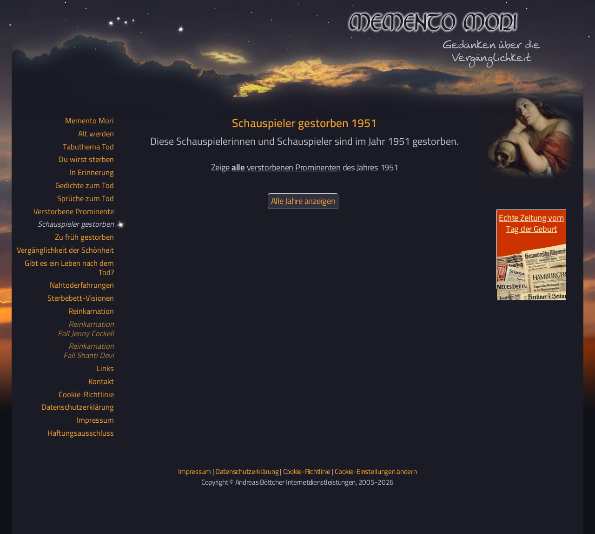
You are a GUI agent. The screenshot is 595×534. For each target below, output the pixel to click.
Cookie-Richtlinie (86, 394)
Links (105, 368)
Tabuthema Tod (88, 147)
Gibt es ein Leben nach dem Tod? (69, 268)
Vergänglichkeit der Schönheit (65, 250)
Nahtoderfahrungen (82, 285)
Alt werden (96, 134)
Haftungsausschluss (80, 433)
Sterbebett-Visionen (80, 298)
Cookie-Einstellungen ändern (376, 471)
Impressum (95, 420)
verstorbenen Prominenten (286, 167)
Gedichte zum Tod (84, 185)
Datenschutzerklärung (77, 407)
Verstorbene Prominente (73, 211)
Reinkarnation (91, 311)
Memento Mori (89, 121)
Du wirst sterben (86, 159)
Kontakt (101, 381)
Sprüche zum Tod (85, 198)
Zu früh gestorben (84, 237)
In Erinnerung (92, 172)
